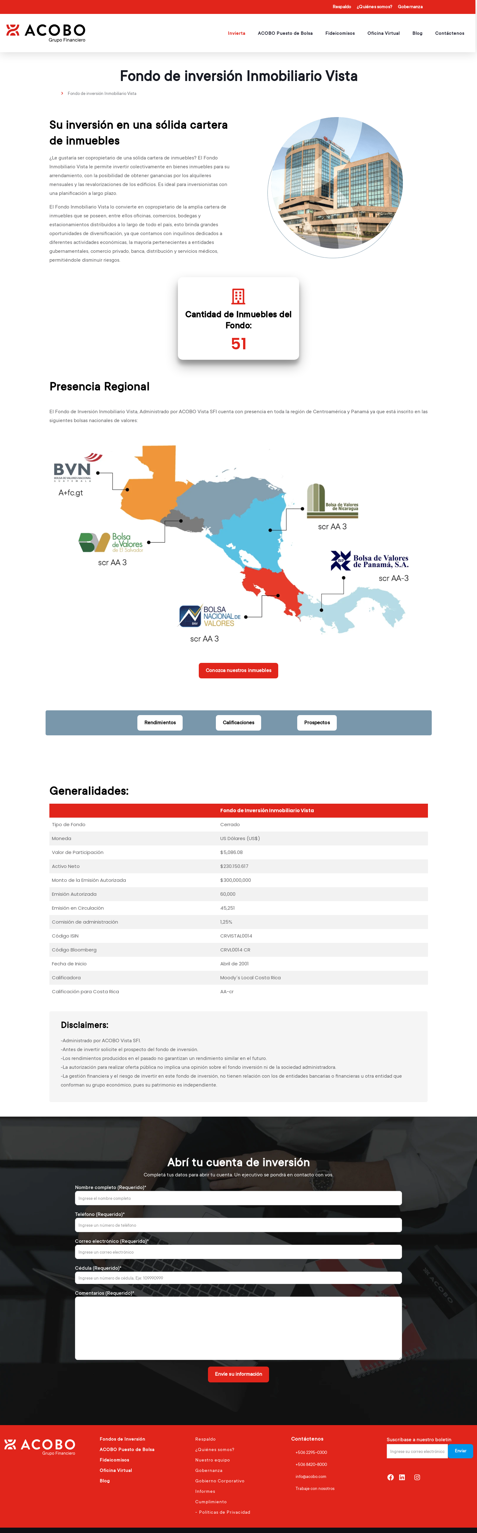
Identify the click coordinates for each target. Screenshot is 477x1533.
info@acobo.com (311, 1476)
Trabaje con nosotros (315, 1488)
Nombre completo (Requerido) (238, 1194)
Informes (205, 1491)
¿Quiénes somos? (374, 6)
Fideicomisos (114, 1460)
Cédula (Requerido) (238, 1274)
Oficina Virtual (116, 1470)
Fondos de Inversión (122, 1439)
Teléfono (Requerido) (238, 1221)
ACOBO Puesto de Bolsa (127, 1449)
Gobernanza (410, 6)
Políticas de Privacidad (224, 1512)
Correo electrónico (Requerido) (238, 1248)
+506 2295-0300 (311, 1452)
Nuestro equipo (212, 1460)
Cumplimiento (211, 1502)
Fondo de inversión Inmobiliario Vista (102, 93)
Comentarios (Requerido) (238, 1325)
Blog (105, 1481)
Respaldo (342, 6)
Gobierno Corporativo (220, 1481)
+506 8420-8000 (311, 1464)
